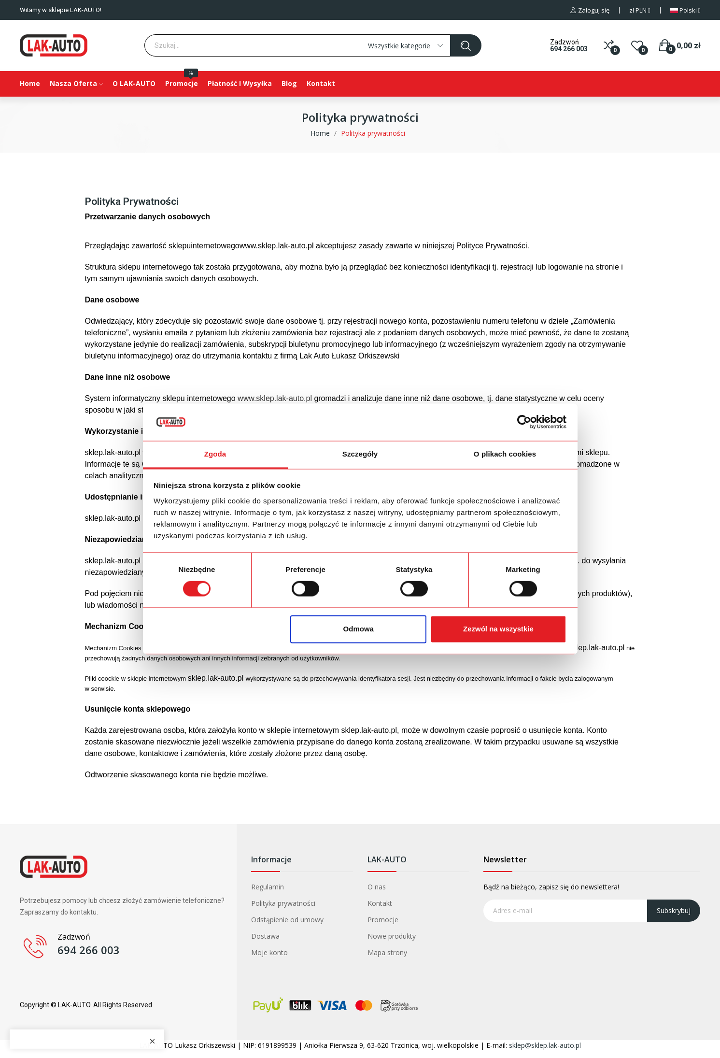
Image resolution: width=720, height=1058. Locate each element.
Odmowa (358, 629)
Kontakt (379, 903)
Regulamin (267, 886)
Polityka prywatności (283, 903)
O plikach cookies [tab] (505, 454)
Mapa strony (387, 952)
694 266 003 (569, 48)
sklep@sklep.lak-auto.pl (545, 1045)
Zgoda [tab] (215, 454)
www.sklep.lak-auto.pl (275, 398)
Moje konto (269, 952)
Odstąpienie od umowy (287, 919)
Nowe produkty (391, 936)
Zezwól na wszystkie (498, 629)
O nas (376, 886)
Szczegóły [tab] (360, 454)
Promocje (382, 919)
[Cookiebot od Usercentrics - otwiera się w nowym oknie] (524, 422)
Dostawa (265, 936)
